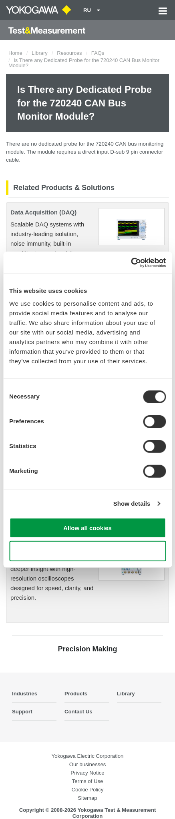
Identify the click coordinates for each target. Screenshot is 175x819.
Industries (24, 694)
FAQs (98, 53)
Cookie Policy (88, 790)
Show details (132, 503)
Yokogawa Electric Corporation (88, 756)
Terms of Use (87, 781)
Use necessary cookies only (87, 551)
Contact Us (78, 712)
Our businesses (87, 764)
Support (22, 712)
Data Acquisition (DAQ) (43, 212)
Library (40, 53)
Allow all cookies (87, 527)
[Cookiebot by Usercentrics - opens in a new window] (131, 262)
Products (75, 694)
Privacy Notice (87, 773)
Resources (69, 53)
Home (15, 53)
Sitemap (87, 798)
